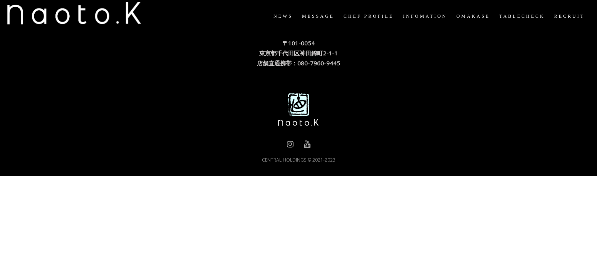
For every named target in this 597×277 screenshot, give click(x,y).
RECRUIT (560, 16)
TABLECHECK (512, 16)
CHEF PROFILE (359, 16)
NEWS (273, 16)
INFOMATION (415, 16)
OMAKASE (463, 16)
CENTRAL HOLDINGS (284, 160)
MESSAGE (308, 16)
